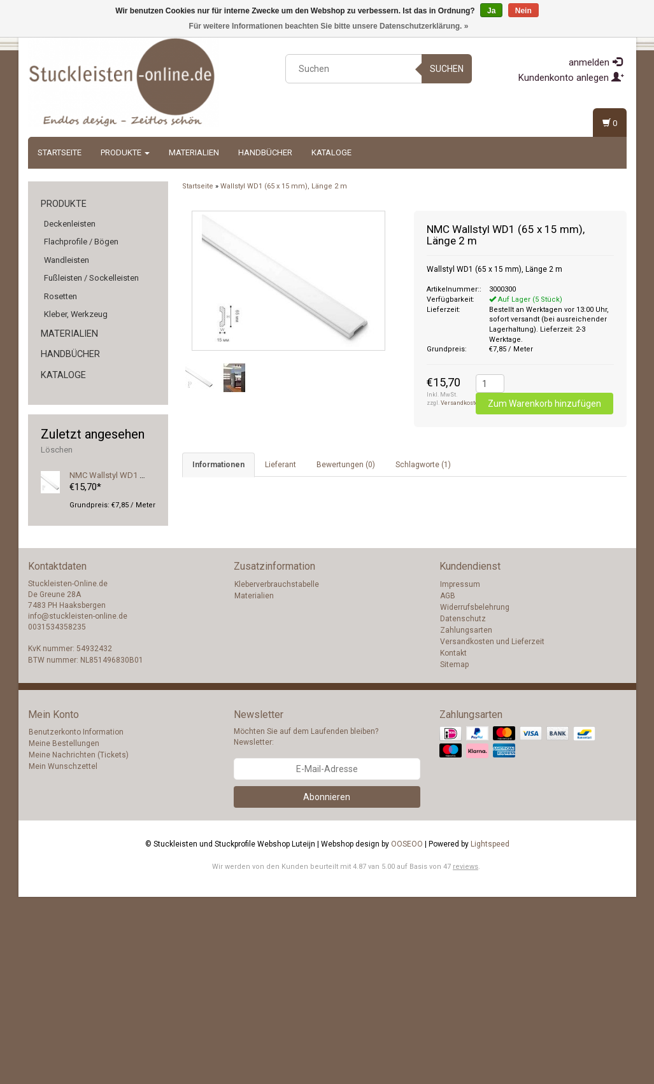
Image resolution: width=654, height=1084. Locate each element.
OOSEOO (407, 1031)
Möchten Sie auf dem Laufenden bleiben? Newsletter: (306, 924)
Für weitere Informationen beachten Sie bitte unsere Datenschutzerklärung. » (329, 26)
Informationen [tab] (218, 464)
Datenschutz (463, 805)
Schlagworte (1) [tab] (423, 464)
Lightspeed (490, 1031)
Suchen (447, 69)
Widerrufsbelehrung (474, 794)
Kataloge (331, 152)
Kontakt (453, 840)
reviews (465, 1054)
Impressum (460, 771)
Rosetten (60, 296)
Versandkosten (461, 403)
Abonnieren (326, 984)
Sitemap (454, 851)
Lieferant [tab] (280, 464)
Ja (491, 10)
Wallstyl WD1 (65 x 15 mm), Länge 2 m (283, 186)
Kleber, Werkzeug (76, 314)
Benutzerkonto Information (76, 919)
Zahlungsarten (466, 817)
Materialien (194, 152)
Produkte (125, 152)
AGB (447, 782)
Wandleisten (66, 260)
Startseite (60, 152)
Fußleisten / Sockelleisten (91, 278)
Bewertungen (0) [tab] (345, 464)
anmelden (595, 62)
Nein (523, 10)
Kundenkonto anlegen (571, 77)
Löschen (57, 449)
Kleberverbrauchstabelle (276, 771)
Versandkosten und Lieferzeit (492, 828)
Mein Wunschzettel (63, 953)
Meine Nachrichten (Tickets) (79, 942)
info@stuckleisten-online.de (77, 803)
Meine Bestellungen (64, 930)
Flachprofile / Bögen (81, 241)
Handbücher (265, 152)
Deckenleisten (70, 224)
